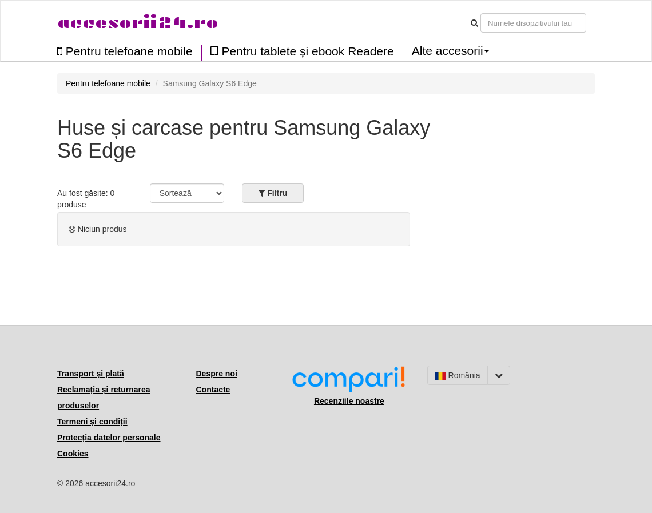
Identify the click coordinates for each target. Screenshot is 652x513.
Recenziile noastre (349, 401)
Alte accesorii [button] (450, 51)
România (457, 375)
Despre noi (216, 373)
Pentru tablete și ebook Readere (302, 51)
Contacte (213, 389)
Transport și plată (90, 373)
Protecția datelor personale (109, 437)
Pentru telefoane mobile (125, 51)
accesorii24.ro (137, 23)
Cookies (72, 453)
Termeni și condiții (92, 421)
